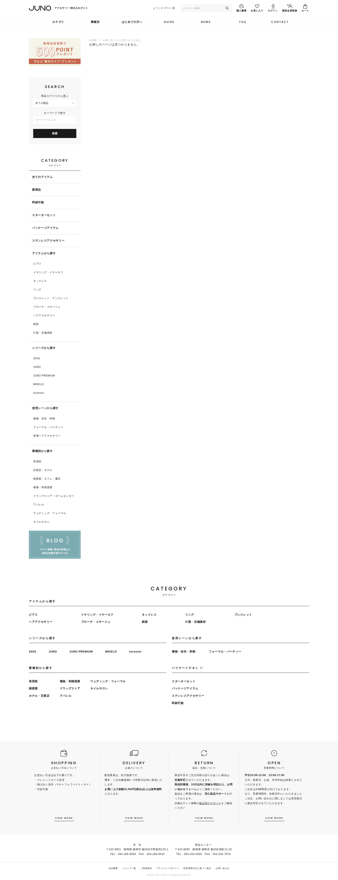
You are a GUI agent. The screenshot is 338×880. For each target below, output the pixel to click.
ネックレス (40, 280)
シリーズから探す (44, 348)
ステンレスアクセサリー (48, 240)
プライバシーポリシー (167, 868)
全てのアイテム (42, 177)
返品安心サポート (210, 803)
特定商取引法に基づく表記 (197, 868)
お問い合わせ (222, 868)
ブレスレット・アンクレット (51, 298)
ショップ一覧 (129, 868)
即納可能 (38, 202)
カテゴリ (58, 22)
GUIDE (169, 22)
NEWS (206, 22)
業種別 (95, 22)
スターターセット (44, 215)
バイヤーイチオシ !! (187, 668)
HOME (93, 40)
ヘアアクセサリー (44, 315)
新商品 (36, 189)
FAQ (242, 22)
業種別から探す (42, 451)
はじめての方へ (132, 22)
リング (37, 289)
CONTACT (280, 22)
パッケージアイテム (45, 227)
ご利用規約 (146, 868)
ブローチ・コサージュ (47, 306)
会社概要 (113, 868)
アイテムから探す (44, 253)
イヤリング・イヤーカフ (48, 272)
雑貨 (36, 324)
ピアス (37, 263)
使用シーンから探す (45, 408)
